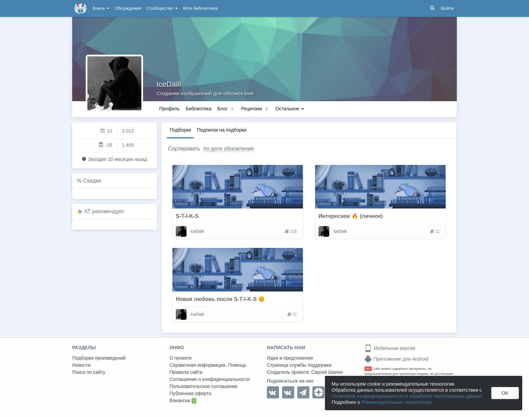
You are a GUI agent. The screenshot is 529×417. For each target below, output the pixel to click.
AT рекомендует (104, 211)
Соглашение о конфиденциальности (210, 379)
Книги (101, 8)
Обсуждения (128, 8)
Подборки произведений (99, 358)
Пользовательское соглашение (204, 386)
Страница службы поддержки (299, 365)
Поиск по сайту (88, 372)
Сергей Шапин (327, 372)
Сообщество (162, 8)
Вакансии (183, 401)
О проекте (181, 358)
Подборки (180, 130)
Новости (81, 365)
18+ (368, 368)
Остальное (289, 108)
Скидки (92, 181)
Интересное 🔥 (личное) (350, 216)
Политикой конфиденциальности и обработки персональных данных (407, 396)
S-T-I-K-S (187, 216)
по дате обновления (228, 148)
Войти (447, 8)
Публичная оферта (191, 393)
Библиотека (198, 108)
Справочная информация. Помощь (208, 365)
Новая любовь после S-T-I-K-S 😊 (220, 299)
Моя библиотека (200, 8)
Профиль (169, 108)
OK (505, 393)
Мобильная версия (389, 348)
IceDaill (169, 84)
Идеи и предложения (290, 358)
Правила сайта (186, 372)
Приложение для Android (396, 359)
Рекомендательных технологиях (396, 402)
